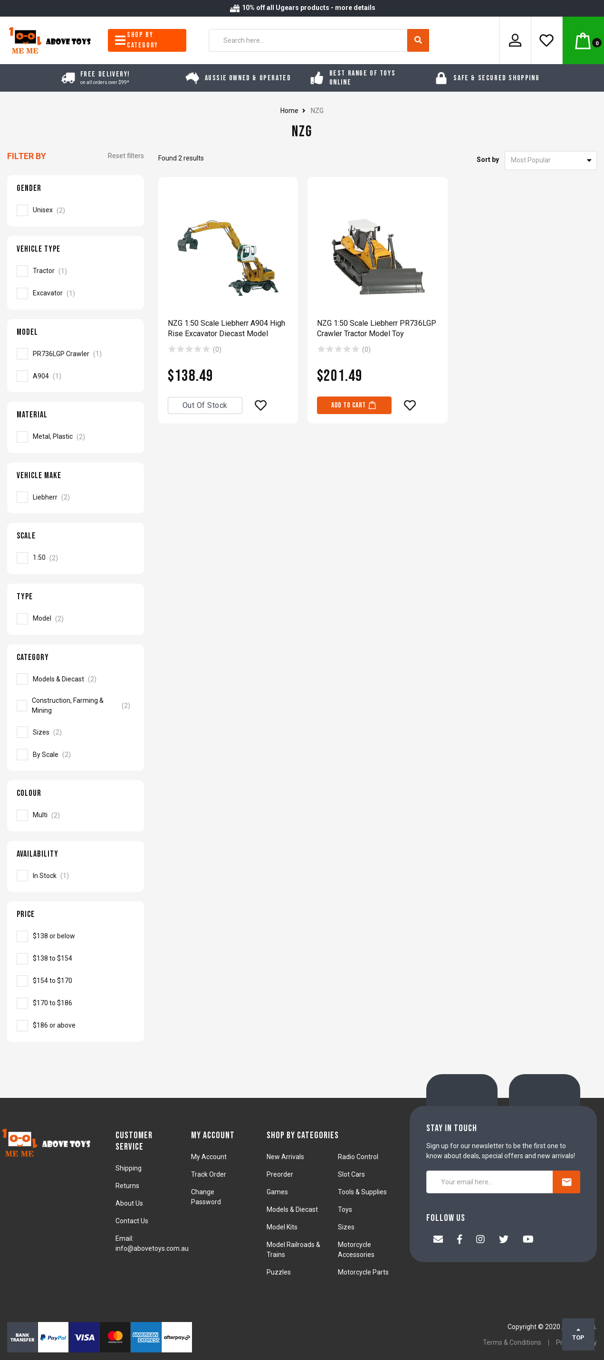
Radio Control (358, 1157)
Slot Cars (351, 1174)
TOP (578, 1334)
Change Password (206, 1197)
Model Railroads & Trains (293, 1249)
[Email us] (438, 1240)
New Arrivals (285, 1157)
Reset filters (126, 156)
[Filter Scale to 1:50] (75, 558)
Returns (127, 1186)
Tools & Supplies (362, 1192)
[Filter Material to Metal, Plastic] (75, 436)
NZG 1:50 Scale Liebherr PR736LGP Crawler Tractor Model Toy (376, 328)
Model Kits (282, 1227)
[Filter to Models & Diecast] (75, 679)
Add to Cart (354, 405)
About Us (129, 1203)
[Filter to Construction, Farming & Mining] (75, 705)
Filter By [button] (26, 156)
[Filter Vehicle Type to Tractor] (75, 271)
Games (277, 1192)
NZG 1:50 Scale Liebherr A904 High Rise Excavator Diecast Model (226, 328)
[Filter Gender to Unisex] (75, 210)
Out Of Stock (205, 405)
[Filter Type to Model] (75, 618)
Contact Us (131, 1221)
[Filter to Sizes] (75, 732)
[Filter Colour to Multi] (75, 815)
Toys (345, 1209)
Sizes (346, 1227)
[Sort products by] (551, 160)
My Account (209, 1157)
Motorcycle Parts (363, 1272)
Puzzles (279, 1272)
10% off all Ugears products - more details (302, 7)
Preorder (280, 1174)
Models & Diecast (292, 1209)
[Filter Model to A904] (75, 376)
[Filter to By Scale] (75, 754)
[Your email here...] (489, 1182)
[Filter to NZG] (75, 936)
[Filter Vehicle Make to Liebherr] (75, 497)
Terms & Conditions (512, 1342)
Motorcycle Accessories (356, 1249)
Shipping (128, 1168)
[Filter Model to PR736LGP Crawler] (75, 353)
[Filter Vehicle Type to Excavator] (75, 293)
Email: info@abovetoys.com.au (152, 1243)
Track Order (208, 1174)
